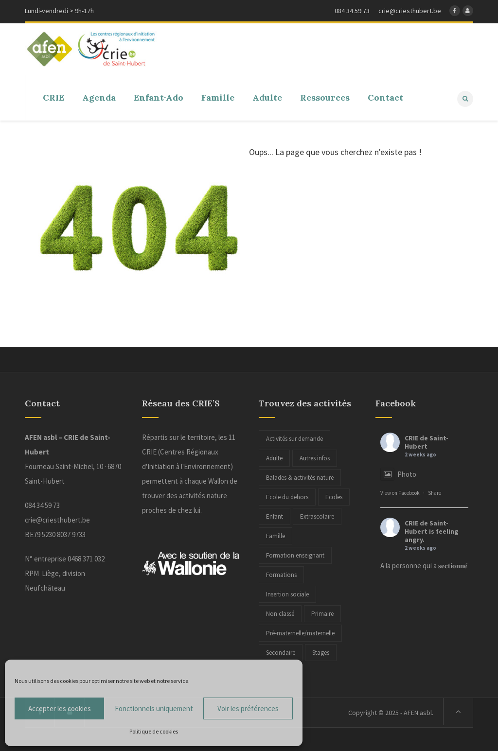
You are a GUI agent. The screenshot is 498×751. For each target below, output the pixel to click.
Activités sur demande (294, 438)
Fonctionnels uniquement (154, 708)
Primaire (322, 613)
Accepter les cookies (59, 708)
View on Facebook (400, 492)
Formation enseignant (295, 554)
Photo (398, 473)
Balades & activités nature (300, 476)
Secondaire (280, 651)
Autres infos (315, 457)
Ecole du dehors (287, 496)
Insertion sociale (287, 593)
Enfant (274, 515)
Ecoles (333, 496)
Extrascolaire (317, 515)
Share (434, 492)
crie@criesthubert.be (57, 519)
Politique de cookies (153, 731)
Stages (320, 651)
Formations (281, 574)
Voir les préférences (248, 708)
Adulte (274, 457)
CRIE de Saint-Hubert (426, 441)
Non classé (280, 613)
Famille (275, 535)
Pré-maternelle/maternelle (300, 632)
